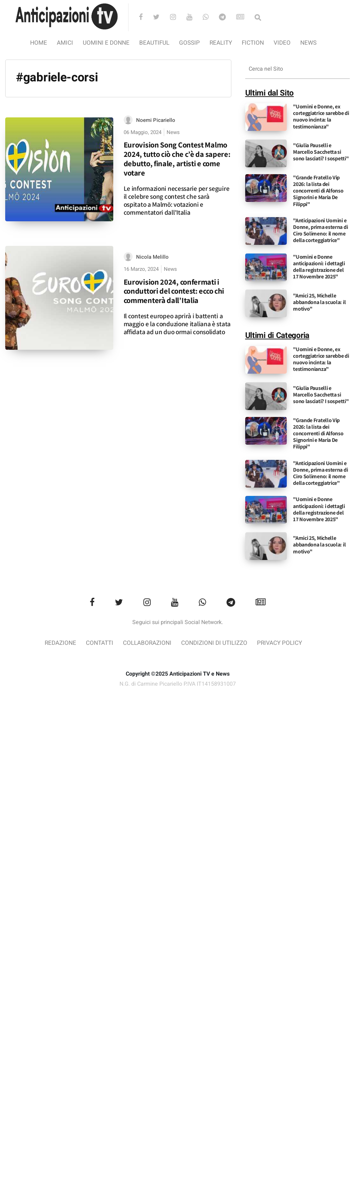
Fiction (253, 42)
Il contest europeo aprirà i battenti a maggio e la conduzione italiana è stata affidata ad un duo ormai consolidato (177, 323)
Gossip (189, 42)
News (308, 42)
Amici (65, 42)
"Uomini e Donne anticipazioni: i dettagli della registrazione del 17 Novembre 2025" (319, 267)
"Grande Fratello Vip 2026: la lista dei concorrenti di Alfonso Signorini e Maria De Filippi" (318, 191)
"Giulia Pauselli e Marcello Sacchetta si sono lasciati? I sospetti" (320, 152)
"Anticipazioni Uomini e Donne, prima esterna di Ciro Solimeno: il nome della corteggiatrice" (320, 230)
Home (38, 42)
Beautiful (154, 42)
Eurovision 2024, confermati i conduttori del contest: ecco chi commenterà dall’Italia (174, 291)
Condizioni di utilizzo (214, 643)
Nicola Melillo (152, 257)
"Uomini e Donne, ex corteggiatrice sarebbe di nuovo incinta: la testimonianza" (321, 116)
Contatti (99, 643)
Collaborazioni (147, 643)
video (282, 42)
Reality (221, 42)
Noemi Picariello (155, 120)
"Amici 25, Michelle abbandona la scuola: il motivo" (319, 302)
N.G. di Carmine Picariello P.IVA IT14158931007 (177, 684)
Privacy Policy (279, 643)
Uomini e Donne (106, 42)
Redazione (60, 643)
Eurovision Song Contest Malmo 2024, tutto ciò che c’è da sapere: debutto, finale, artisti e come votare (177, 159)
